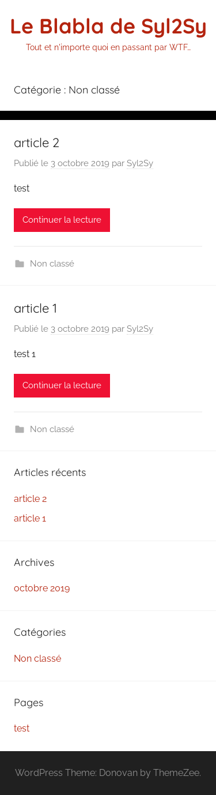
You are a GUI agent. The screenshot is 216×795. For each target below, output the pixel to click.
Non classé (52, 263)
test (21, 728)
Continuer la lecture (61, 220)
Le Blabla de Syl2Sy (108, 26)
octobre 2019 (42, 588)
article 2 (36, 142)
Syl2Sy (140, 163)
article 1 (35, 308)
